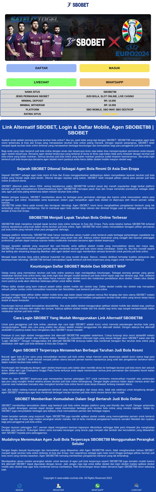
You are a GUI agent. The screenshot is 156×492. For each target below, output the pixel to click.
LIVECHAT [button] (136, 487)
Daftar (41, 68)
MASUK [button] (19, 487)
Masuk (114, 68)
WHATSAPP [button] (97, 487)
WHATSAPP (114, 82)
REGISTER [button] (58, 487)
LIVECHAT (41, 82)
